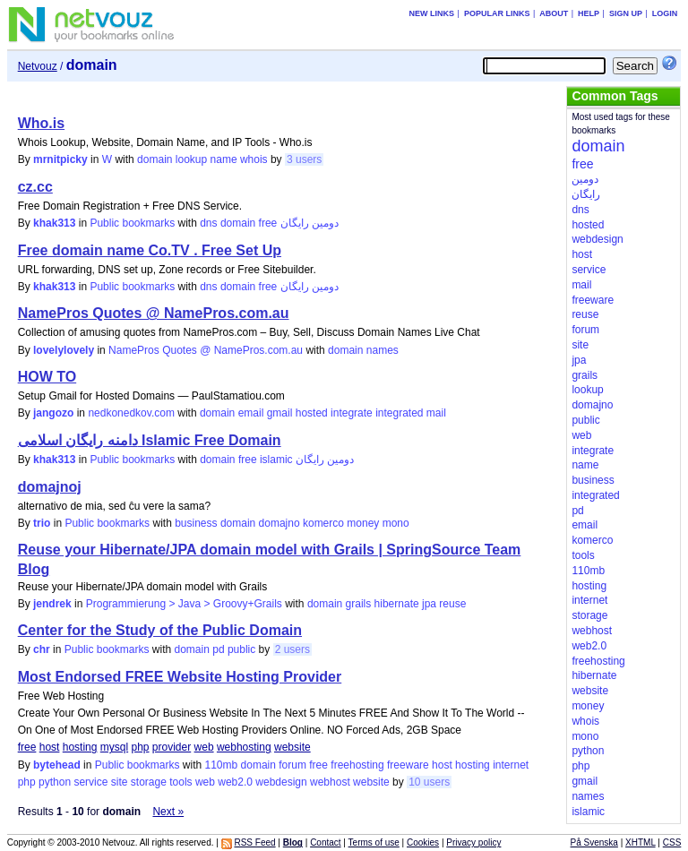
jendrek (52, 603)
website (292, 747)
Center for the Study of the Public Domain (160, 630)
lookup (191, 159)
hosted (312, 413)
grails (359, 603)
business (196, 523)
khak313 (54, 223)
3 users (304, 159)
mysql (114, 747)
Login (665, 13)
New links (432, 13)
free (268, 223)
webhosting (244, 747)
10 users (429, 782)
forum (292, 765)
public (241, 649)
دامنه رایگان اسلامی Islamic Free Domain (149, 440)
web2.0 (235, 782)
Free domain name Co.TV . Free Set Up (149, 250)
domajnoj (50, 486)
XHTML (640, 842)
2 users (292, 649)
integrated (399, 413)
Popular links (497, 13)
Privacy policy (473, 842)
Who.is (41, 123)
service (90, 782)
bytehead (57, 765)
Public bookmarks (132, 223)
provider (171, 747)
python (55, 782)
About (553, 13)
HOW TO (47, 376)
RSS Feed (254, 842)
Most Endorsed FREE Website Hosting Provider (180, 676)
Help (588, 13)
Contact (325, 842)
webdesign (280, 782)
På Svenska (594, 842)
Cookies (423, 842)
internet (511, 765)
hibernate (396, 603)
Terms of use (374, 842)
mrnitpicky (60, 159)
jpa (429, 603)
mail (436, 413)
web (204, 747)
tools (180, 782)
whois (254, 159)
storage (149, 782)
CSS (672, 842)
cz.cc (35, 186)
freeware (408, 765)
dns (208, 223)
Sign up (625, 13)
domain (154, 159)
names (382, 350)
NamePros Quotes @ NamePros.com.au (153, 313)
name (224, 159)
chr (41, 649)
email (251, 413)
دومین (325, 223)
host (49, 747)
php (140, 747)
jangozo (53, 413)
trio (41, 523)
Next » (168, 811)
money (363, 523)
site (119, 782)
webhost (330, 782)
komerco (323, 523)
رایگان (294, 223)
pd (218, 649)
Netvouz (37, 66)
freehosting (357, 765)
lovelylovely (63, 350)
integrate (352, 413)
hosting (80, 747)
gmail (280, 413)
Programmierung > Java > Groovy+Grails (184, 603)
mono (396, 523)
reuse (452, 603)
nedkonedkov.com (131, 413)
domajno (279, 523)
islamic (276, 459)
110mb (221, 765)
